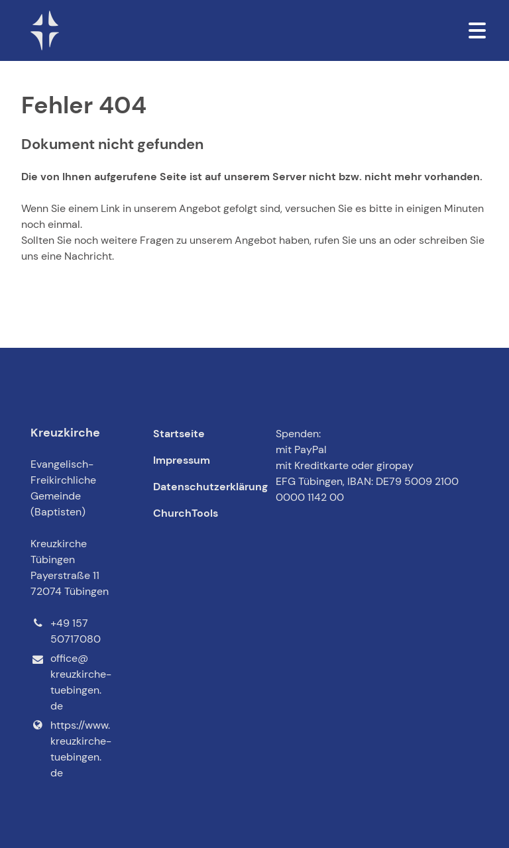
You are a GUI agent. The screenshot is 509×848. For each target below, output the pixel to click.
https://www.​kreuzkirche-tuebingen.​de (70, 749)
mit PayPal (301, 449)
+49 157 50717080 (65, 631)
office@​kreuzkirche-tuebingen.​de (70, 682)
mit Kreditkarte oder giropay (345, 465)
